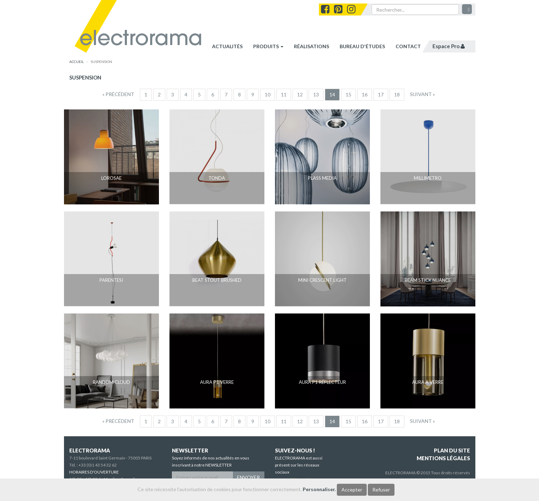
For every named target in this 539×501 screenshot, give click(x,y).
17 (381, 94)
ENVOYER (248, 477)
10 (267, 94)
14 (332, 94)
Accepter (351, 490)
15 (348, 94)
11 (284, 94)
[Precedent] (118, 94)
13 (316, 94)
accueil (76, 61)
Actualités (227, 46)
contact (408, 46)
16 (364, 94)
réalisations (311, 46)
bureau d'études (362, 46)
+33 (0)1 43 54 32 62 (97, 465)
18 (397, 94)
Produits (268, 46)
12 (300, 94)
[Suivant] (422, 94)
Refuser (381, 490)
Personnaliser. (319, 489)
